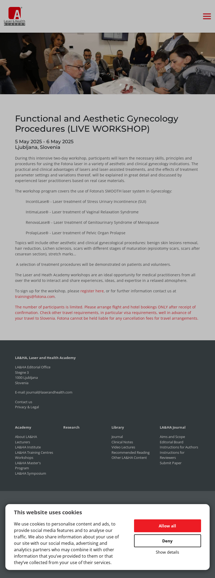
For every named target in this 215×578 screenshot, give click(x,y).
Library (118, 427)
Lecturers (22, 442)
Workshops (24, 457)
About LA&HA (26, 436)
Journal (117, 436)
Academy (23, 427)
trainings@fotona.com (35, 296)
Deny (167, 540)
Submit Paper (170, 462)
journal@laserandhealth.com (49, 392)
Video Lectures (123, 447)
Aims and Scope (172, 436)
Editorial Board (171, 442)
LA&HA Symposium (30, 473)
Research (71, 427)
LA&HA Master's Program (28, 465)
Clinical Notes (122, 442)
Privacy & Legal (27, 407)
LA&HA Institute (28, 447)
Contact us (23, 401)
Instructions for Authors (179, 447)
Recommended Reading (131, 452)
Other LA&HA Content (129, 457)
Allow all (167, 525)
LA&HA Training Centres (34, 452)
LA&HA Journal (173, 427)
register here (92, 290)
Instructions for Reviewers (172, 455)
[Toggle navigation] (207, 16)
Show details (167, 552)
